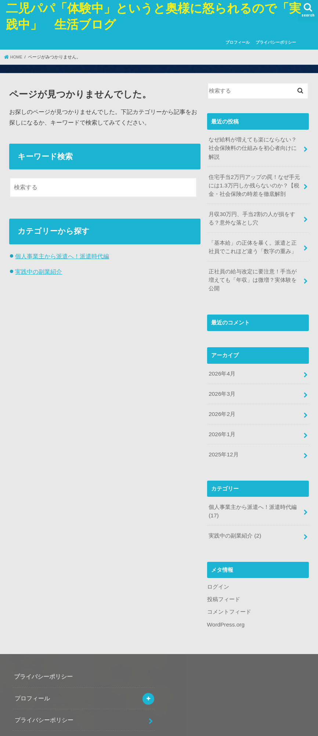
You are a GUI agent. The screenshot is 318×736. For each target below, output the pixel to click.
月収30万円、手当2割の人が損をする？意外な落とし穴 (252, 206)
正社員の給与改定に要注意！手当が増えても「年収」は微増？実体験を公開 (255, 262)
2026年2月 (222, 389)
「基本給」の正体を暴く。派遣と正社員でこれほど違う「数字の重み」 (255, 234)
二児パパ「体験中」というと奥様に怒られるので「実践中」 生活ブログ (155, 727)
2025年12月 (223, 428)
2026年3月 (222, 370)
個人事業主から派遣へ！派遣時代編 (62, 256)
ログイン (218, 558)
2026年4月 (222, 350)
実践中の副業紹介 (38, 271)
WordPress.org (225, 594)
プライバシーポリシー (276, 42)
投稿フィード (223, 570)
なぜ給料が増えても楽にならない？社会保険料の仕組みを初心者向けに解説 (255, 143)
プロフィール (237, 42)
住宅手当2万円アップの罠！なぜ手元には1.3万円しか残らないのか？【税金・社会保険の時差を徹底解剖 (254, 175)
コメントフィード (229, 582)
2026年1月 (222, 409)
